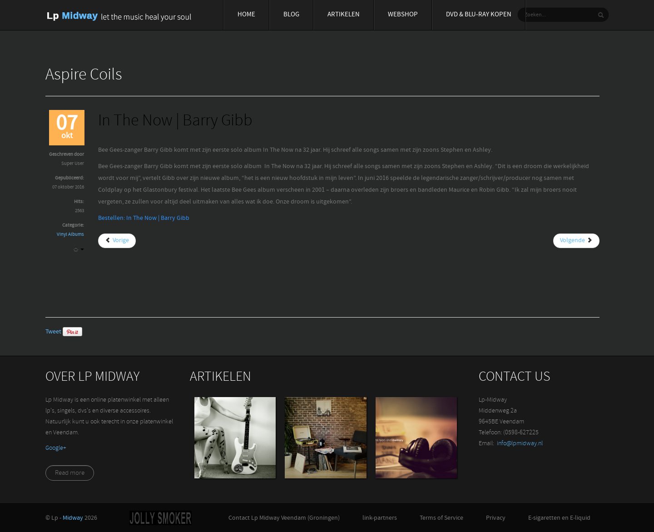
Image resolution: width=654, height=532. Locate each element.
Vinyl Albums (70, 234)
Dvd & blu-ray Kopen (478, 14)
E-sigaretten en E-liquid (559, 518)
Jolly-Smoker (160, 518)
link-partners (379, 518)
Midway (73, 518)
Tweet (53, 331)
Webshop (403, 14)
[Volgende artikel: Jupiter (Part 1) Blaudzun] (576, 241)
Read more (69, 473)
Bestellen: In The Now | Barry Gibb (143, 218)
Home (246, 14)
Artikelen (343, 14)
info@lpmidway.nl (520, 443)
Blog (291, 14)
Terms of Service (441, 518)
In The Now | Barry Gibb (175, 121)
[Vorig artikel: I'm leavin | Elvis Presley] (117, 241)
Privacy (495, 518)
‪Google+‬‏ (55, 448)
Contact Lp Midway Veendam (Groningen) (284, 518)
